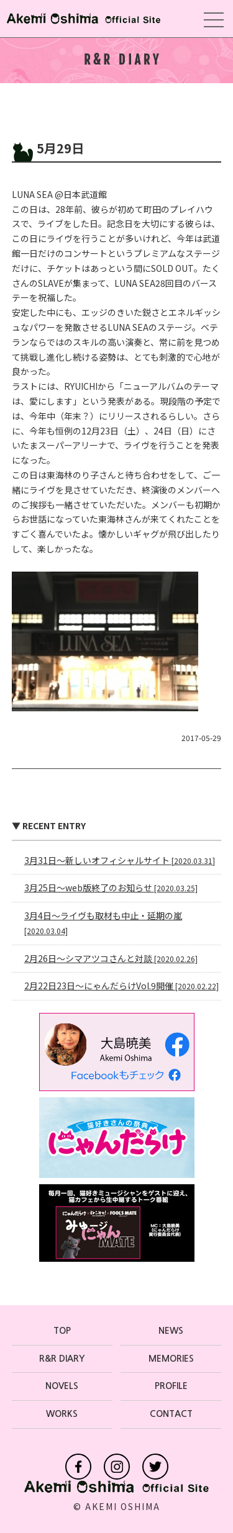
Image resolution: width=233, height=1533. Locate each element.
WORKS (62, 1413)
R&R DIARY (62, 1358)
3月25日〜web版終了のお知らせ (111, 887)
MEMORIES (171, 1358)
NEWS (170, 1330)
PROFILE (171, 1386)
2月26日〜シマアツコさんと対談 (111, 958)
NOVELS (61, 1386)
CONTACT (171, 1413)
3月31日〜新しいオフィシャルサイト (119, 860)
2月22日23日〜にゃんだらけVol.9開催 (121, 985)
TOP (62, 1330)
